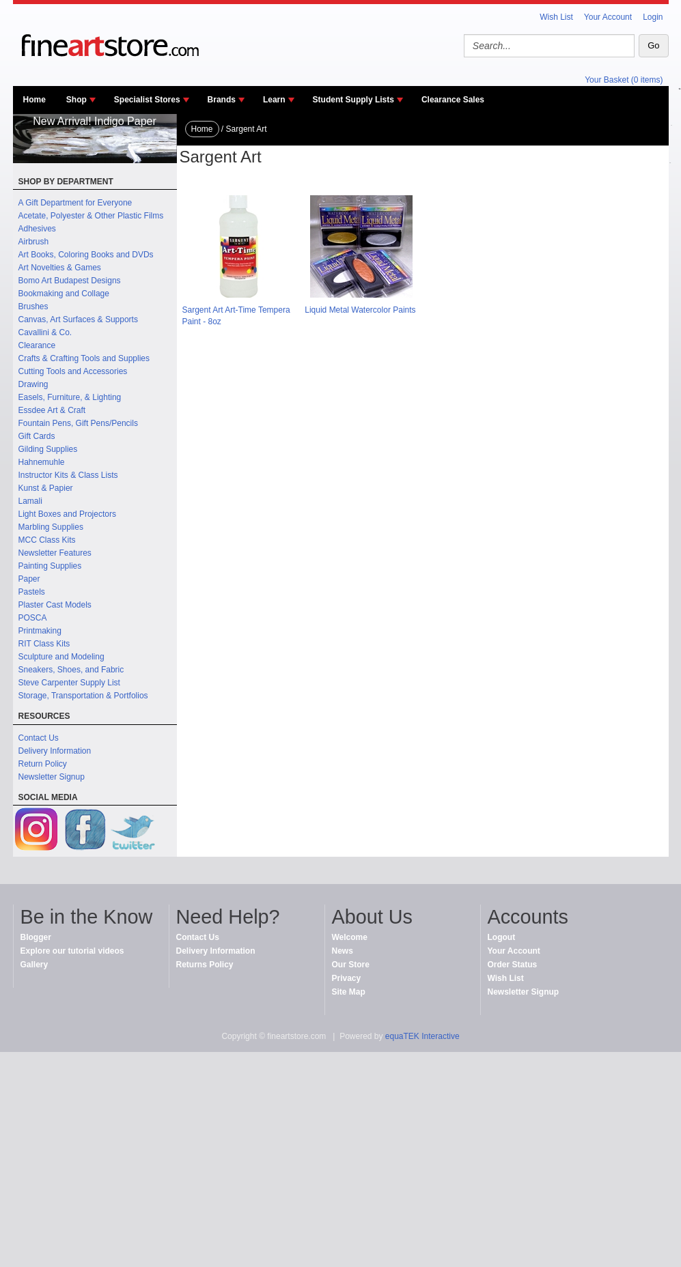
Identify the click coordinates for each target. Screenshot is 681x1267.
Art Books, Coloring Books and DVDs (86, 254)
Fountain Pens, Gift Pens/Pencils (78, 423)
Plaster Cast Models (55, 605)
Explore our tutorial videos (72, 951)
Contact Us (38, 738)
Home (34, 99)
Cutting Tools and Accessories (73, 371)
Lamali (30, 501)
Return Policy (42, 764)
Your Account (608, 17)
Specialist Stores (147, 99)
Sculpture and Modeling (61, 656)
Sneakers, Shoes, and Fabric (71, 669)
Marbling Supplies (50, 527)
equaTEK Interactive (422, 1036)
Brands (222, 99)
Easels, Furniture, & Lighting (70, 397)
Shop (76, 99)
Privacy (346, 978)
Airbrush (33, 241)
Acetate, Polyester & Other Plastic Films (91, 215)
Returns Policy (205, 964)
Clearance (37, 345)
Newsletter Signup (51, 777)
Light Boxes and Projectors (67, 514)
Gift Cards (36, 436)
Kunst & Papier (45, 488)
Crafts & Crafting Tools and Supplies (84, 358)
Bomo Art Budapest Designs (69, 280)
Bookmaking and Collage (63, 293)
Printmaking (39, 631)
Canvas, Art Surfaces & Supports (78, 319)
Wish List (556, 17)
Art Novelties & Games (59, 267)
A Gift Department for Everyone (75, 203)
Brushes (33, 306)
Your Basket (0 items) (624, 80)
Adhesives (37, 228)
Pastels (31, 592)
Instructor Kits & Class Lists (68, 475)
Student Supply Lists (353, 99)
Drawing (33, 384)
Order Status (513, 964)
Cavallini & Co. (45, 332)
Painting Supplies (50, 566)
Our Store (351, 964)
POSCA (32, 618)
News (342, 951)
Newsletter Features (55, 553)
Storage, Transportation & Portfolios (83, 695)
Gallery (34, 964)
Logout (502, 937)
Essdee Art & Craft (52, 410)
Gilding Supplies (48, 449)
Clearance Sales (452, 99)
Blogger (35, 937)
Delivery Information (55, 751)
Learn (274, 99)
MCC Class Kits (47, 540)
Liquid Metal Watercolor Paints (360, 310)
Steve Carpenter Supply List (69, 682)
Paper (29, 579)
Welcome (349, 937)
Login (653, 17)
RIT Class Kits (44, 644)
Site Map (348, 992)
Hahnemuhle (41, 462)
